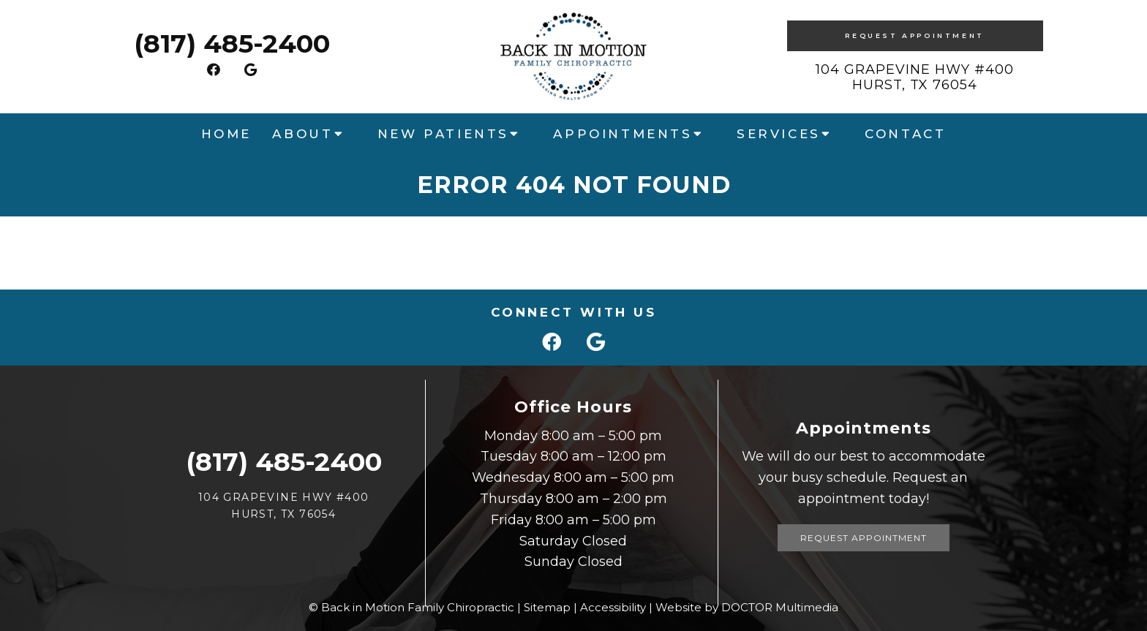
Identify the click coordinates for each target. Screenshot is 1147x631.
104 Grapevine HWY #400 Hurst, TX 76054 (915, 77)
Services (779, 133)
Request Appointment (914, 35)
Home (226, 133)
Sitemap (547, 607)
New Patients (443, 133)
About (302, 133)
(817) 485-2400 (232, 43)
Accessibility (613, 607)
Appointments (622, 133)
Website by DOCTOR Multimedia (746, 607)
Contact (905, 133)
